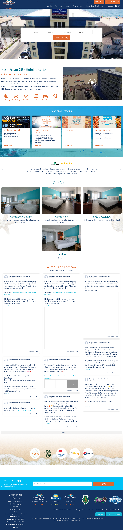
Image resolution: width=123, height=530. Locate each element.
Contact (118, 514)
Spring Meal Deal (72, 146)
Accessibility (69, 524)
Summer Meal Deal (103, 146)
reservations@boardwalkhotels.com (17, 512)
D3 (101, 522)
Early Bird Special (12, 146)
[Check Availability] (93, 54)
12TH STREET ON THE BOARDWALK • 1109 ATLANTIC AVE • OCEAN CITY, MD (61, 3)
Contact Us (110, 7)
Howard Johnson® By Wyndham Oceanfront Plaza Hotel (60, 522)
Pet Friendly (39, 509)
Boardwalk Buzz (99, 7)
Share (37, 370)
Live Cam (80, 7)
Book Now (100, 3)
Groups (68, 7)
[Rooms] (61, 54)
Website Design (94, 522)
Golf (73, 7)
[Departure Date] (46, 54)
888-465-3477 (20, 521)
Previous (5, 184)
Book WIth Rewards (114, 3)
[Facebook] (117, 7)
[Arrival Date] (30, 54)
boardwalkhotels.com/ (92, 420)
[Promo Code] (77, 54)
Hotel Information (63, 514)
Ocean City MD (61, 524)
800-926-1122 (19, 516)
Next (117, 184)
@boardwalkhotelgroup (61, 286)
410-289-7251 (90, 3)
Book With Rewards (113, 518)
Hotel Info (51, 7)
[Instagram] (121, 7)
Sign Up (95, 489)
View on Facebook (31, 370)
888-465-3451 (19, 519)
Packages (60, 7)
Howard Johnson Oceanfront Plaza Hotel (19, 292)
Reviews (88, 7)
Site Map (76, 524)
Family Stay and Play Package (43, 147)
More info (7, 161)
